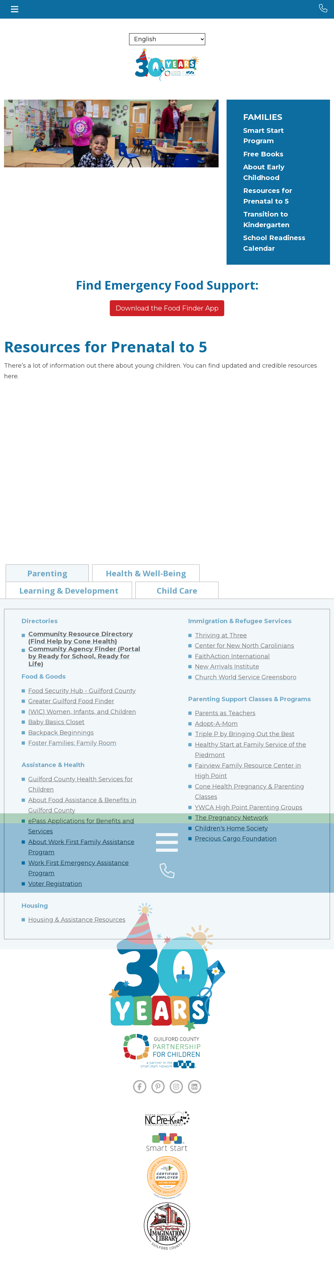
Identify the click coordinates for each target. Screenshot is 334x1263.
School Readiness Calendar (274, 243)
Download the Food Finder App (167, 308)
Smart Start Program (263, 136)
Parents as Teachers (225, 937)
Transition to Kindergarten (266, 219)
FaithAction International (232, 880)
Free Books (263, 154)
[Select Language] (167, 39)
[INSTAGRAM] (176, 1086)
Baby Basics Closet (56, 946)
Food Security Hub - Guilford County (82, 915)
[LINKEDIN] (194, 1086)
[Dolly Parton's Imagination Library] (167, 1226)
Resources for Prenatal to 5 (267, 196)
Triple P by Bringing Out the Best (244, 958)
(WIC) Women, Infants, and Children (82, 936)
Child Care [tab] (177, 814)
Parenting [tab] (47, 797)
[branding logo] (167, 64)
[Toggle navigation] (15, 9)
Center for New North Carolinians (244, 869)
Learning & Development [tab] (68, 814)
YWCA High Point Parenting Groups (248, 1031)
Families (262, 117)
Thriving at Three (221, 859)
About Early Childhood (263, 172)
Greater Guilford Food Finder (71, 925)
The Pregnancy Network (231, 1041)
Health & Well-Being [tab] (146, 797)
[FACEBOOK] (139, 1086)
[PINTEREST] (158, 1086)
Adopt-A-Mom (216, 947)
